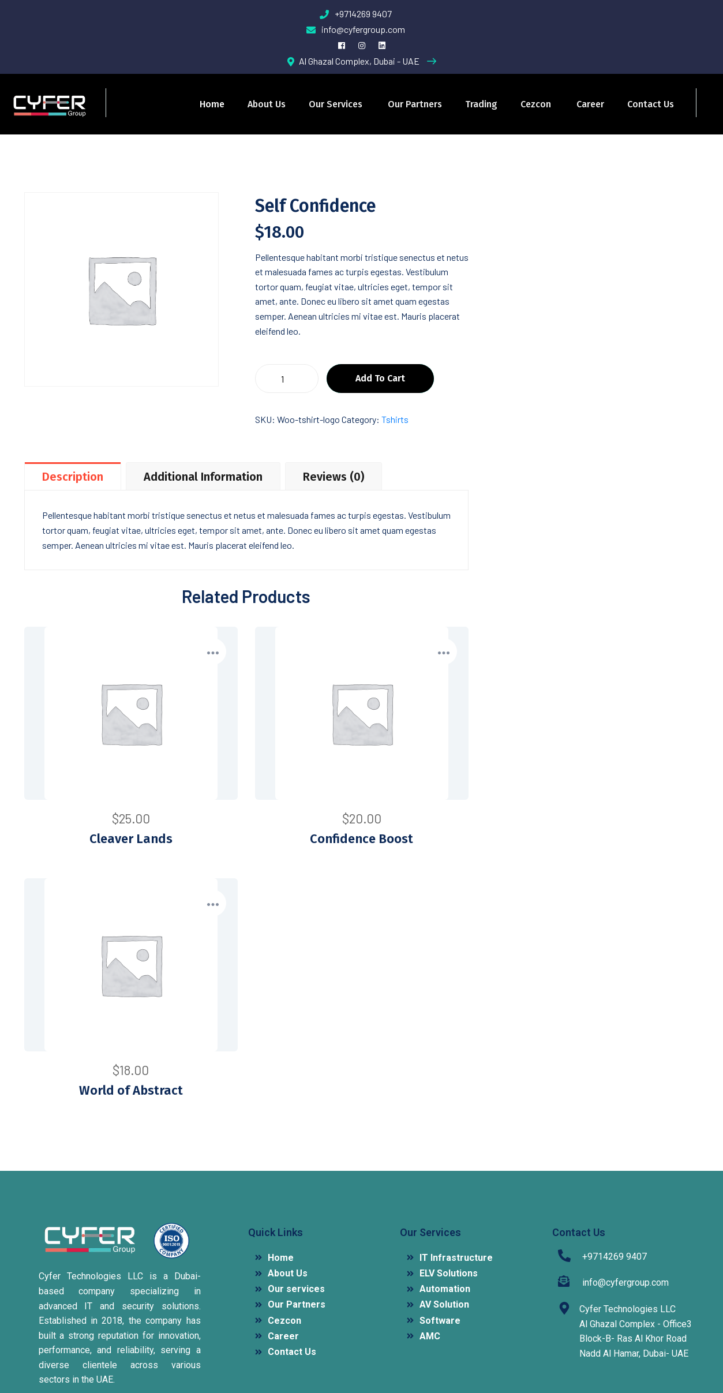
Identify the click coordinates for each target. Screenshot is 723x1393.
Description (72, 477)
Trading (481, 104)
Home (212, 104)
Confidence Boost (361, 839)
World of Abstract (131, 1090)
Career (590, 104)
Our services (335, 104)
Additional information (203, 477)
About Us (267, 104)
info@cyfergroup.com (355, 29)
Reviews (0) (333, 477)
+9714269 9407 (356, 13)
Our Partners (415, 104)
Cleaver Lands (131, 839)
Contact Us (650, 104)
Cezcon (535, 104)
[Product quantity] (287, 378)
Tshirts (395, 419)
